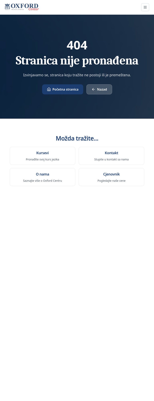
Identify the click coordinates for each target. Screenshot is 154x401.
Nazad (99, 89)
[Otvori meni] (145, 7)
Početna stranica (63, 89)
